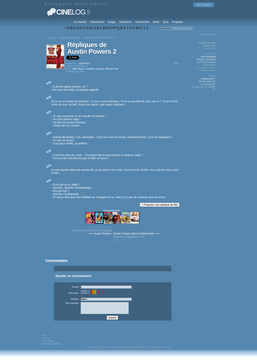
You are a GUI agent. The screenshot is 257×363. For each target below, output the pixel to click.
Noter (156, 21)
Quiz (165, 21)
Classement (97, 21)
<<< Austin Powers (99, 233)
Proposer (177, 21)
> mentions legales (50, 346)
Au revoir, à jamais (100, 227)
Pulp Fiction (209, 65)
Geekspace (207, 78)
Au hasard (80, 21)
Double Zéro (209, 45)
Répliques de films (70, 37)
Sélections (125, 21)
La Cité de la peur (206, 62)
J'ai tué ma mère (207, 43)
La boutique (206, 84)
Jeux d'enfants (208, 56)
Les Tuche (210, 48)
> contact (45, 341)
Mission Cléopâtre (206, 59)
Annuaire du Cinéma (202, 87)
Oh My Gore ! (206, 81)
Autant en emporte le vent (129, 236)
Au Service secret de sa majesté (92, 230)
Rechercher (142, 21)
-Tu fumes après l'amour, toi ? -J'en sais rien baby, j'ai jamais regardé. (75, 88)
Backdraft (119, 239)
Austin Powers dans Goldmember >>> (136, 233)
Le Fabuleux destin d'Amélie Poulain (206, 69)
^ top (43, 338)
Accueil (52, 37)
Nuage (112, 21)
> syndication (47, 344)
